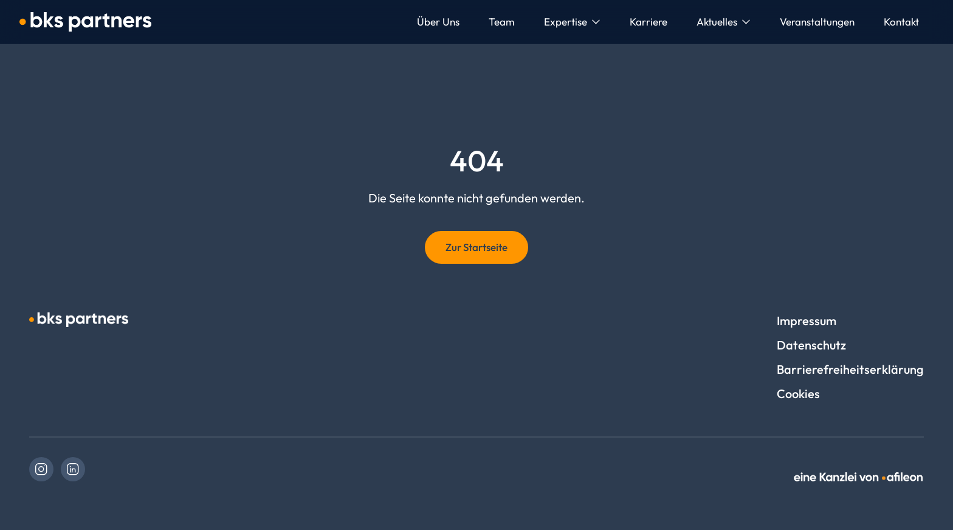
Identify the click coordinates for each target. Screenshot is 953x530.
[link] (41, 469)
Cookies (798, 393)
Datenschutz (811, 345)
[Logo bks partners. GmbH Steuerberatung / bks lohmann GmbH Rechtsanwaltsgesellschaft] (85, 22)
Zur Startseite (476, 247)
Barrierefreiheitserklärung (850, 369)
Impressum (806, 320)
